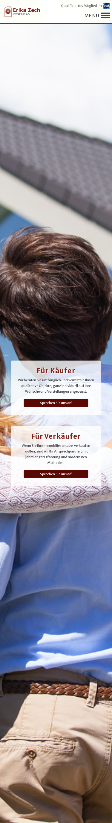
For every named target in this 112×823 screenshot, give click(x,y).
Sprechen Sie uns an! (56, 403)
